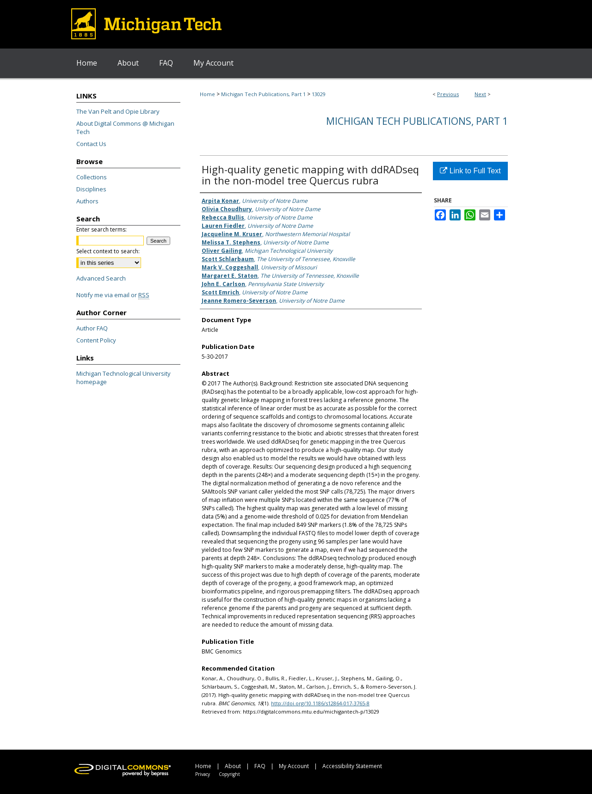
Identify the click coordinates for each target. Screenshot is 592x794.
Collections (91, 177)
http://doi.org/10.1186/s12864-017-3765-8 (320, 703)
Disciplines (91, 189)
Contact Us (91, 144)
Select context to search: (108, 251)
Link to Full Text (470, 171)
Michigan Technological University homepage (123, 377)
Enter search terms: (101, 229)
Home (207, 94)
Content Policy (96, 340)
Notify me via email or (112, 295)
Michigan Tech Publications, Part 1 (263, 94)
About (233, 766)
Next (480, 94)
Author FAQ (92, 328)
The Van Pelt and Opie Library (118, 111)
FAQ (259, 766)
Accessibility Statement (352, 766)
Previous (448, 94)
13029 (319, 94)
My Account (294, 766)
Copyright (229, 774)
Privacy (202, 774)
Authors (87, 201)
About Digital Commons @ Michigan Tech (125, 127)
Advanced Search (101, 278)
